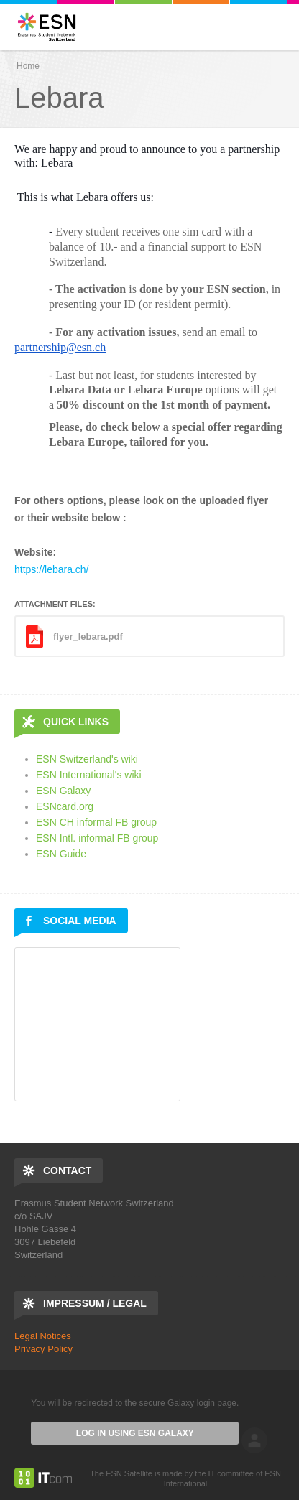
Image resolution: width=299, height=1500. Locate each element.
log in (254, 1440)
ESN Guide (61, 854)
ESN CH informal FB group (96, 822)
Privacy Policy (43, 1348)
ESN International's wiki (89, 775)
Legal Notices (42, 1336)
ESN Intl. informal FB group (97, 838)
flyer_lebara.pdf (88, 636)
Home (28, 66)
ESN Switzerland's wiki (87, 759)
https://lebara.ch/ (51, 569)
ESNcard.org (64, 806)
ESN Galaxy (63, 790)
